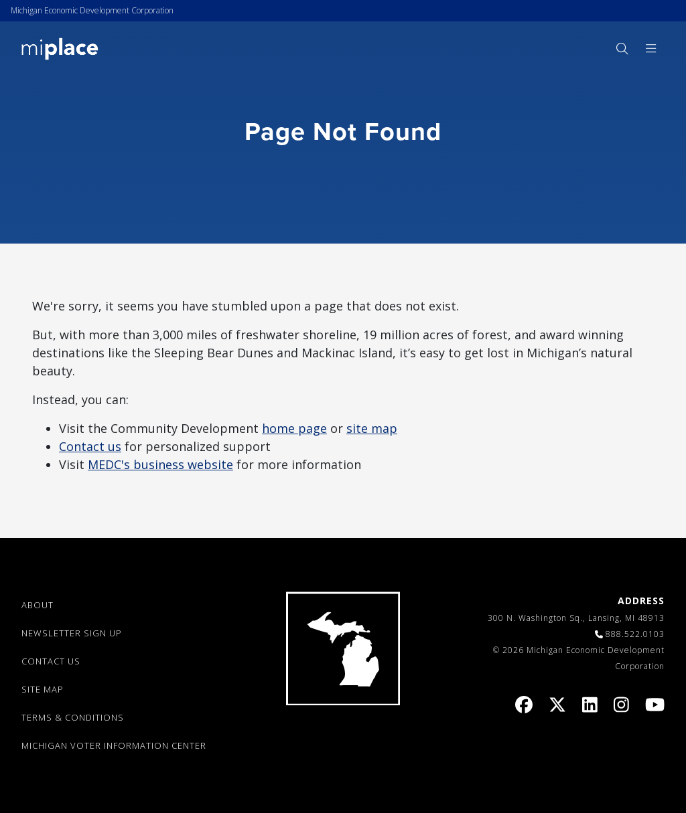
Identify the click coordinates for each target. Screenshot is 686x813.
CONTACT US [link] (50, 661)
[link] (59, 48)
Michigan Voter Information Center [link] (113, 745)
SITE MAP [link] (42, 689)
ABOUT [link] (37, 605)
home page (294, 428)
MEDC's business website (160, 464)
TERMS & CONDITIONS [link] (72, 717)
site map (371, 428)
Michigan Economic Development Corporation (92, 10)
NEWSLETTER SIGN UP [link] (71, 633)
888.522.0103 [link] (635, 634)
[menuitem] (621, 48)
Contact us (90, 446)
